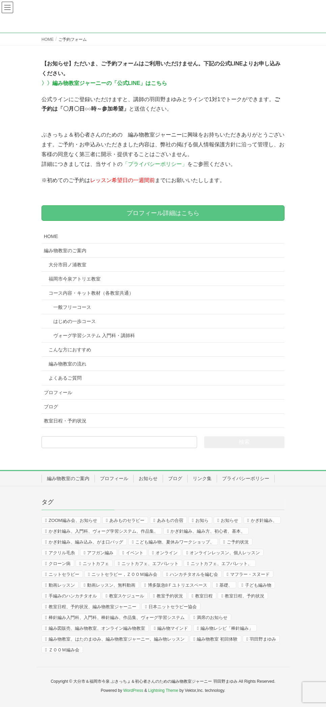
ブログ (51, 406)
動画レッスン (62, 585)
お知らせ (148, 478)
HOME (51, 236)
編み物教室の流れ (67, 363)
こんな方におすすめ (70, 349)
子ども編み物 (258, 585)
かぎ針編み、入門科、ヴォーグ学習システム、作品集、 (103, 531)
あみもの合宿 (170, 520)
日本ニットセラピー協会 (172, 606)
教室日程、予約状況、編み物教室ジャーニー (92, 606)
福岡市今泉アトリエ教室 (75, 279)
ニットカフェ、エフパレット (150, 563)
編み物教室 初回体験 (217, 639)
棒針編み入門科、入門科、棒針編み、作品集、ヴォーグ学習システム (117, 617)
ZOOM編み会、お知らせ (73, 520)
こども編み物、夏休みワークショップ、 (174, 541)
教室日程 (204, 595)
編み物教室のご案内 (65, 250)
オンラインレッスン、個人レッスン (225, 552)
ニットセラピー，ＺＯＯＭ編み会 (124, 574)
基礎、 (226, 585)
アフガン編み (100, 552)
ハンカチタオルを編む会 (194, 574)
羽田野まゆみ (263, 639)
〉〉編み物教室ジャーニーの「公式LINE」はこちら (104, 83)
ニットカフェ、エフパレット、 (221, 563)
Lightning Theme (163, 690)
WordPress (133, 690)
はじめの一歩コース (74, 321)
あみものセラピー (126, 520)
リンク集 (202, 478)
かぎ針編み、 (264, 520)
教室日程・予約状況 (65, 420)
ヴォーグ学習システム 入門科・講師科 (94, 335)
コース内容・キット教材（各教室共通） (91, 293)
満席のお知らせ (212, 617)
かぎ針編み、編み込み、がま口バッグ (86, 541)
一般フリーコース (72, 307)
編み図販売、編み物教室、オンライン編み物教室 (97, 628)
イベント (134, 552)
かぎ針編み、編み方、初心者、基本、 (207, 531)
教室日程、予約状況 (244, 595)
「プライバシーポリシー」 (155, 164)
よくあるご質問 (65, 378)
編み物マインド (172, 628)
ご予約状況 (238, 541)
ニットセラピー (64, 574)
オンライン (167, 552)
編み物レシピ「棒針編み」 (226, 628)
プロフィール (58, 392)
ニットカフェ (96, 563)
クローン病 (60, 563)
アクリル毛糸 (62, 552)
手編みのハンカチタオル (73, 595)
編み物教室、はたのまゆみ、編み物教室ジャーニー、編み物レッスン (117, 639)
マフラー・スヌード (250, 574)
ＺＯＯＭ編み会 (64, 649)
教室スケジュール (126, 595)
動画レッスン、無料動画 (111, 585)
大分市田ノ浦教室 (67, 264)
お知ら (202, 520)
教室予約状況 (170, 595)
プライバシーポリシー (245, 478)
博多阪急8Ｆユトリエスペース (177, 585)
